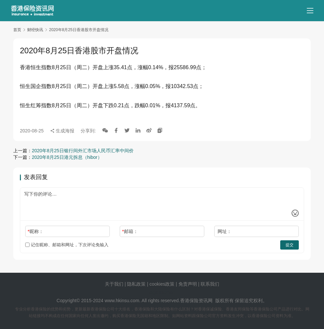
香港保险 (189, 300)
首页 (17, 29)
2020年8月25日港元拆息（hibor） (67, 157)
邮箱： (130, 231)
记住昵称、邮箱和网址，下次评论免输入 (66, 244)
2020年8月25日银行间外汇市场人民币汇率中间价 (83, 150)
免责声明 (188, 284)
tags (153, 292)
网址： (224, 231)
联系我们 (210, 284)
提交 (289, 245)
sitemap (167, 292)
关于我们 (114, 284)
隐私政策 (136, 284)
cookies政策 (162, 284)
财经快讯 (35, 29)
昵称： (35, 231)
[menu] (310, 11)
